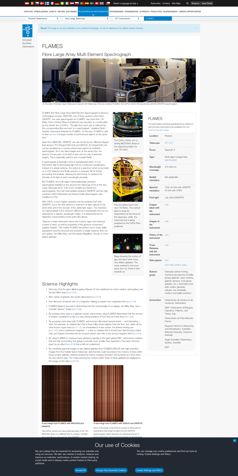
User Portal (207, 3)
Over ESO (28, 11)
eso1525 (72, 292)
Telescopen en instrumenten (93, 13)
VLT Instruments (118, 18)
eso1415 (131, 301)
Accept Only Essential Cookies (111, 470)
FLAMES (138, 18)
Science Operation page (158, 130)
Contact (166, 3)
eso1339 (77, 309)
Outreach (144, 11)
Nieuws (61, 11)
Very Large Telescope (80, 18)
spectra (52, 134)
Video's (52, 11)
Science (195, 3)
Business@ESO (170, 11)
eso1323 (129, 316)
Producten (156, 11)
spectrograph (171, 160)
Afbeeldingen (41, 11)
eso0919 (71, 344)
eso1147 (53, 330)
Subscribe (155, 3)
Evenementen (131, 11)
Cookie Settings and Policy (149, 470)
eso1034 (136, 333)
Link (167, 204)
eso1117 (77, 327)
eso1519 (96, 296)
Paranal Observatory (40, 18)
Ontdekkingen (116, 11)
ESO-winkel (71, 11)
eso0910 (74, 361)
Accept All (81, 470)
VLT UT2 (169, 143)
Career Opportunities (190, 11)
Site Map (176, 3)
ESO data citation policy (176, 264)
